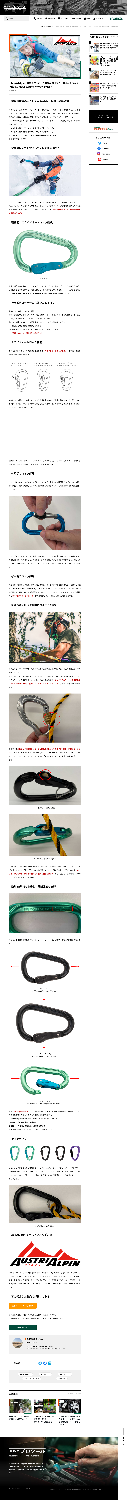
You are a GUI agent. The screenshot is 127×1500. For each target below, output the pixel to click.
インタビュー (98, 18)
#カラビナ (61, 1379)
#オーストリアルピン (32, 1379)
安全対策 (76, 19)
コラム (87, 18)
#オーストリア (65, 1374)
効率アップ (50, 18)
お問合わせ (29, 1488)
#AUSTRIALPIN (25, 1374)
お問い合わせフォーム (22, 1327)
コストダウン (63, 18)
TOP (42, 27)
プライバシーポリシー (16, 1488)
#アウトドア (45, 1374)
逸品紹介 (38, 18)
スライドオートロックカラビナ (22, 1306)
